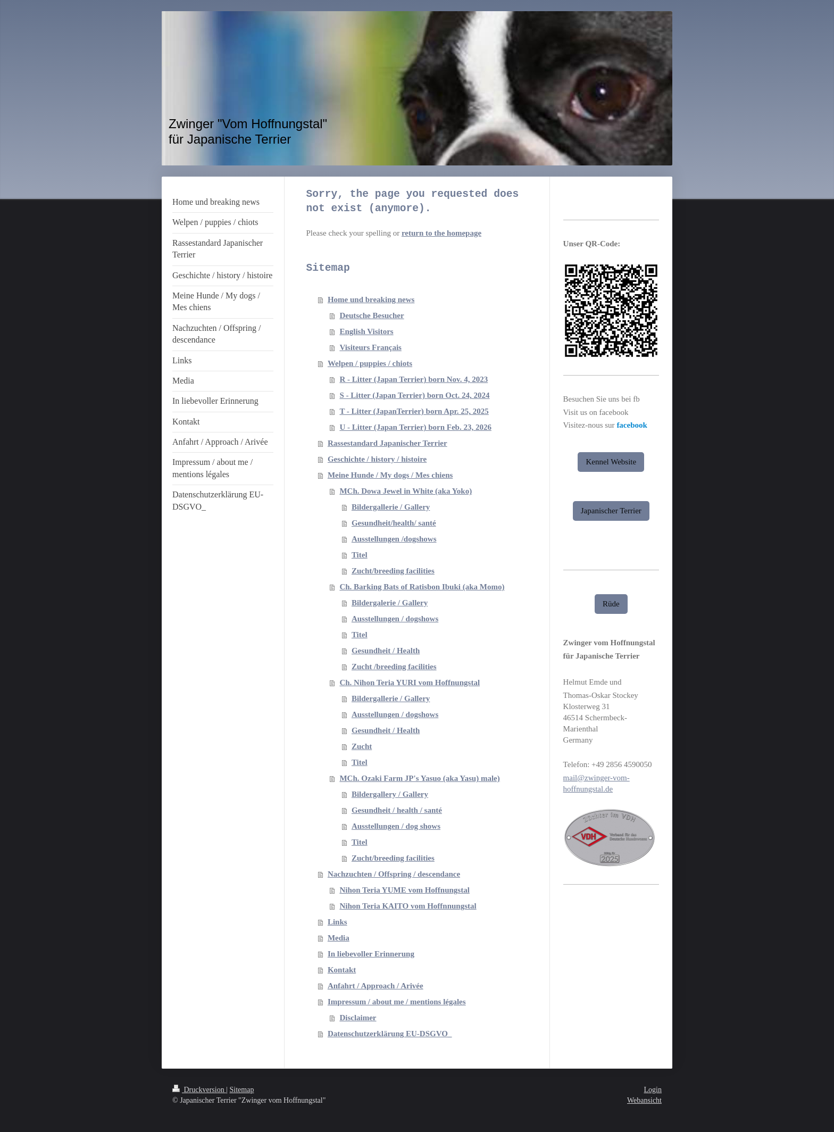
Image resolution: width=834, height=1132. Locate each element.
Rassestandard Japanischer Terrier (387, 443)
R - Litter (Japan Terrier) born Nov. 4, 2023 (413, 379)
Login (653, 1090)
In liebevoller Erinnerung (371, 954)
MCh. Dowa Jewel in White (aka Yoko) (405, 491)
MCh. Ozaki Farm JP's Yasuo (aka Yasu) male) (419, 778)
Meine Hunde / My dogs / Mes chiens (390, 475)
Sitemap (242, 1090)
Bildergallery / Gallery (390, 794)
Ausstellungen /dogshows (394, 539)
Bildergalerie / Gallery (390, 602)
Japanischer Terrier (611, 510)
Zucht (362, 746)
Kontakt (342, 969)
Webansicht (644, 1100)
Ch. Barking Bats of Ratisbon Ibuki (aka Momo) (421, 586)
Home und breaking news (371, 299)
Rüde (611, 604)
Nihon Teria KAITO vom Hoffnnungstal (407, 906)
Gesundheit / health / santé (397, 810)
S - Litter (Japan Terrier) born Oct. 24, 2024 (414, 395)
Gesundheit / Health (386, 650)
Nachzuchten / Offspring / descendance (394, 874)
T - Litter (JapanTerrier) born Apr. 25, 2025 (413, 411)
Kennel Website (611, 461)
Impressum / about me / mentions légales (397, 1001)
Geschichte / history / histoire (377, 459)
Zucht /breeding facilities (394, 666)
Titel (360, 555)
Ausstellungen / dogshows (395, 618)
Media (338, 938)
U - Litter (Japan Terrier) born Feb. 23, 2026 (415, 427)
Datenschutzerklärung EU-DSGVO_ (390, 1033)
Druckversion (199, 1090)
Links (337, 922)
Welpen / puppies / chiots (370, 363)
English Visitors (366, 331)
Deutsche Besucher (371, 315)
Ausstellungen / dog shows (396, 826)
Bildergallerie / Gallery (391, 507)
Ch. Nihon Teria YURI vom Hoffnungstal (409, 682)
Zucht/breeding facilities (393, 571)
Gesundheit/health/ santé (394, 523)
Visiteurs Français (370, 347)
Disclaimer (357, 1017)
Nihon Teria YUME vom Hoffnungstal (404, 890)
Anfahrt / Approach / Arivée (375, 985)
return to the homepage (441, 233)
